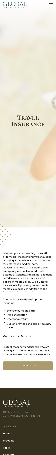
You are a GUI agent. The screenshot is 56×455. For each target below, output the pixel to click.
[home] (15, 5)
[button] (50, 4)
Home (6, 433)
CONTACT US (28, 365)
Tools (6, 447)
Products (8, 440)
